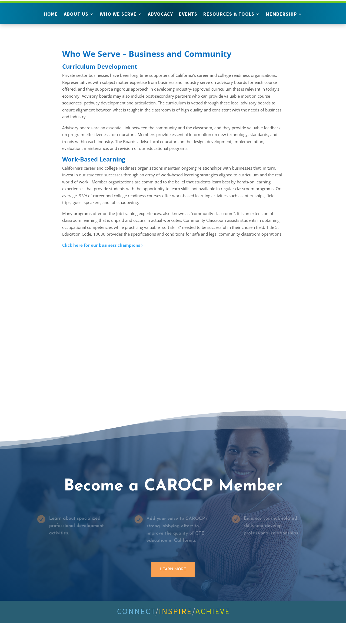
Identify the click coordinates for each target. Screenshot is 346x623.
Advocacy (160, 14)
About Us (76, 14)
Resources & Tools (228, 14)
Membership (281, 14)
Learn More (173, 569)
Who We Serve (118, 14)
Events (188, 14)
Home (51, 14)
